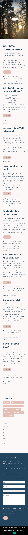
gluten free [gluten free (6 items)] (18, 405)
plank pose (6, 246)
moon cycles (7, 80)
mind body (18, 290)
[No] (26, 530)
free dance (20, 78)
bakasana (21, 241)
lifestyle (5, 203)
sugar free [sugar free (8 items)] (7, 405)
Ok (14, 532)
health (5, 290)
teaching (11, 336)
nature (14, 80)
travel (16, 292)
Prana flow (14, 246)
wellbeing (6, 377)
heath (5, 375)
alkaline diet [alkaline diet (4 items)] (8, 415)
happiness (6, 201)
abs (16, 241)
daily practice (16, 199)
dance (17, 76)
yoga (20, 83)
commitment (7, 199)
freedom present (19, 288)
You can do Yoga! (11, 299)
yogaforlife (6, 123)
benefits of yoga (12, 374)
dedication (6, 332)
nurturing (18, 203)
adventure (10, 286)
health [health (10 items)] (6, 402)
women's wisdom (12, 83)
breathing (6, 288)
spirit (12, 292)
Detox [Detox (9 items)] (21, 402)
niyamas (11, 121)
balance (17, 198)
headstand (19, 245)
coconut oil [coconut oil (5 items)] (8, 409)
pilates (17, 375)
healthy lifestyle (15, 201)
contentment (11, 120)
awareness (17, 286)
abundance (11, 198)
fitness (22, 332)
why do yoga (14, 377)
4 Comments (13, 295)
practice (10, 334)
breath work (11, 76)
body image (11, 330)
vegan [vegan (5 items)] (17, 409)
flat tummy (12, 245)
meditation (11, 290)
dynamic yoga (16, 243)
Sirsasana (20, 246)
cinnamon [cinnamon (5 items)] (7, 412)
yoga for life (11, 248)
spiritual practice (13, 82)
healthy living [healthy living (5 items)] (18, 412)
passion (5, 205)
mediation (12, 203)
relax (16, 121)
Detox (11, 288)
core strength (7, 243)
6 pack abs (11, 241)
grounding (19, 120)
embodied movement (9, 78)
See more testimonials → (11, 475)
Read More (7, 72)
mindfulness (6, 292)
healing (5, 121)
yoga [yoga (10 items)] (13, 402)
